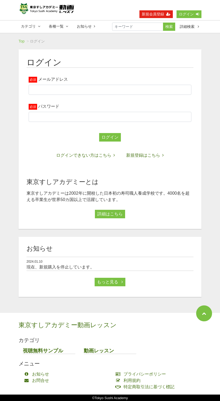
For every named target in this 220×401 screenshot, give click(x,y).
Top (22, 41)
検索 (169, 26)
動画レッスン (99, 350)
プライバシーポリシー (142, 374)
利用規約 (129, 380)
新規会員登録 (156, 14)
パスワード (48, 106)
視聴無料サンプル (43, 350)
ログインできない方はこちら (85, 155)
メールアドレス (53, 79)
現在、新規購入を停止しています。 (60, 267)
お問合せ (38, 380)
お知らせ (86, 26)
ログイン (189, 14)
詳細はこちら (110, 214)
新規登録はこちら (145, 155)
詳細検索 (189, 26)
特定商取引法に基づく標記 (146, 387)
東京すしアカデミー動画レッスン (68, 325)
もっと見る (110, 282)
